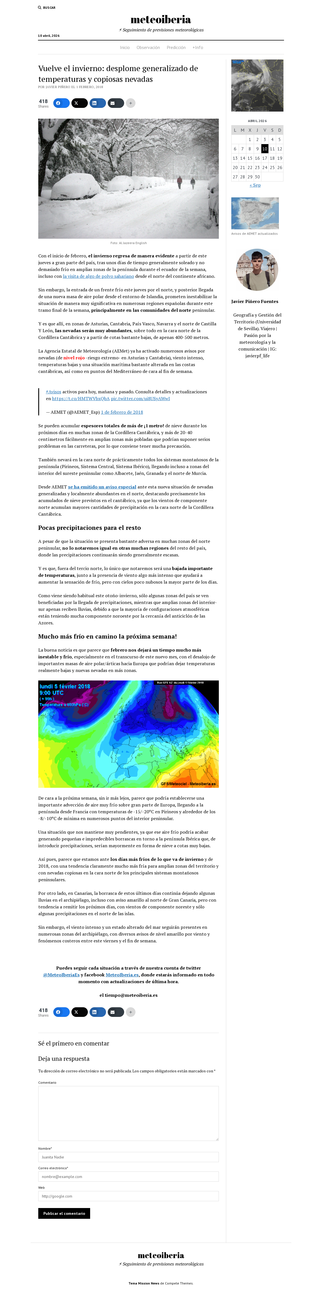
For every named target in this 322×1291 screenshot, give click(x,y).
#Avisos (53, 392)
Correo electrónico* (53, 1168)
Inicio (125, 47)
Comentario (47, 1082)
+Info (197, 47)
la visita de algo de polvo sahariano (98, 276)
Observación (148, 47)
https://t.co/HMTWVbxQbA (81, 398)
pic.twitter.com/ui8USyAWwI (140, 398)
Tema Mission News (143, 1283)
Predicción (176, 47)
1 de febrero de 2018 (122, 412)
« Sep (255, 185)
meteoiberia (161, 19)
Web (41, 1187)
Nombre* (45, 1148)
